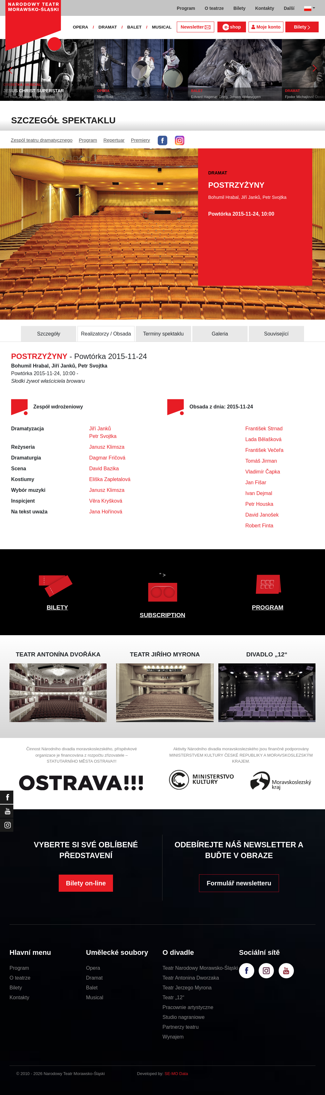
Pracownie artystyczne (187, 1007)
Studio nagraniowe (183, 1017)
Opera (93, 968)
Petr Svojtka (102, 436)
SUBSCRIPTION (162, 615)
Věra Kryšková (105, 501)
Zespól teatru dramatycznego (41, 140)
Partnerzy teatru (180, 1027)
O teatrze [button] (214, 8)
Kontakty (19, 997)
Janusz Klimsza (106, 447)
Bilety (302, 26)
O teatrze (20, 978)
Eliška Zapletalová (109, 479)
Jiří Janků (100, 428)
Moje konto (266, 26)
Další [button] (289, 8)
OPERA (80, 27)
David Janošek (262, 515)
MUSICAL (162, 27)
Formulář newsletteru (239, 883)
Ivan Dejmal (258, 493)
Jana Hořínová (105, 511)
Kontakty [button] (264, 8)
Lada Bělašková (263, 439)
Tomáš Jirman (261, 461)
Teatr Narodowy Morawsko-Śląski (200, 968)
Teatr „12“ (173, 997)
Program (88, 140)
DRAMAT (107, 27)
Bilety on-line (86, 883)
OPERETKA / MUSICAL (22, 85)
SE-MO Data (176, 1073)
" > (162, 588)
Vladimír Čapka (262, 471)
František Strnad (263, 428)
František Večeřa (264, 450)
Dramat (94, 978)
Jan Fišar (255, 482)
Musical (94, 997)
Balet (91, 987)
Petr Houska (259, 504)
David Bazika (104, 468)
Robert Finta (259, 525)
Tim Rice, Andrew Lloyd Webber (29, 97)
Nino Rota (105, 97)
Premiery (140, 140)
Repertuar (114, 140)
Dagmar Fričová (107, 457)
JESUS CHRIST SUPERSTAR (33, 90)
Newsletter (195, 26)
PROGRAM (267, 607)
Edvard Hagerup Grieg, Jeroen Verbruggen (226, 97)
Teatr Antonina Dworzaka (190, 978)
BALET (134, 27)
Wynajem (173, 1037)
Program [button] (186, 8)
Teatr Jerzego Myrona (187, 987)
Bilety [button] (239, 8)
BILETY (57, 607)
